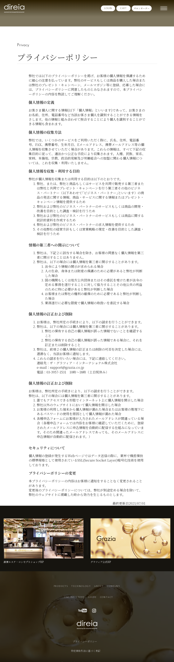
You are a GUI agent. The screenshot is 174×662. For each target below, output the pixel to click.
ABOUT (99, 586)
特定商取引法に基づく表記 (85, 646)
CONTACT (106, 597)
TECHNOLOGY (81, 586)
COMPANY (113, 586)
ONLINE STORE (74, 597)
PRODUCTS (61, 586)
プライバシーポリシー (85, 639)
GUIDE (92, 597)
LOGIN (108, 8)
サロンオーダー (142, 8)
